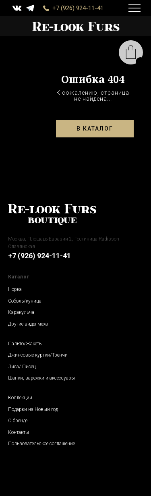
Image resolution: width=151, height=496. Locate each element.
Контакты (18, 432)
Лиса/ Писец (22, 366)
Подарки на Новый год (33, 409)
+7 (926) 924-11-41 (77, 8)
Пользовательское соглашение (41, 443)
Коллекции (20, 398)
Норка (15, 289)
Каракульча (21, 312)
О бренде (17, 420)
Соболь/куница (24, 301)
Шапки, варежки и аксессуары (41, 378)
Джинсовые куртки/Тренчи (38, 355)
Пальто (16, 344)
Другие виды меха (28, 324)
